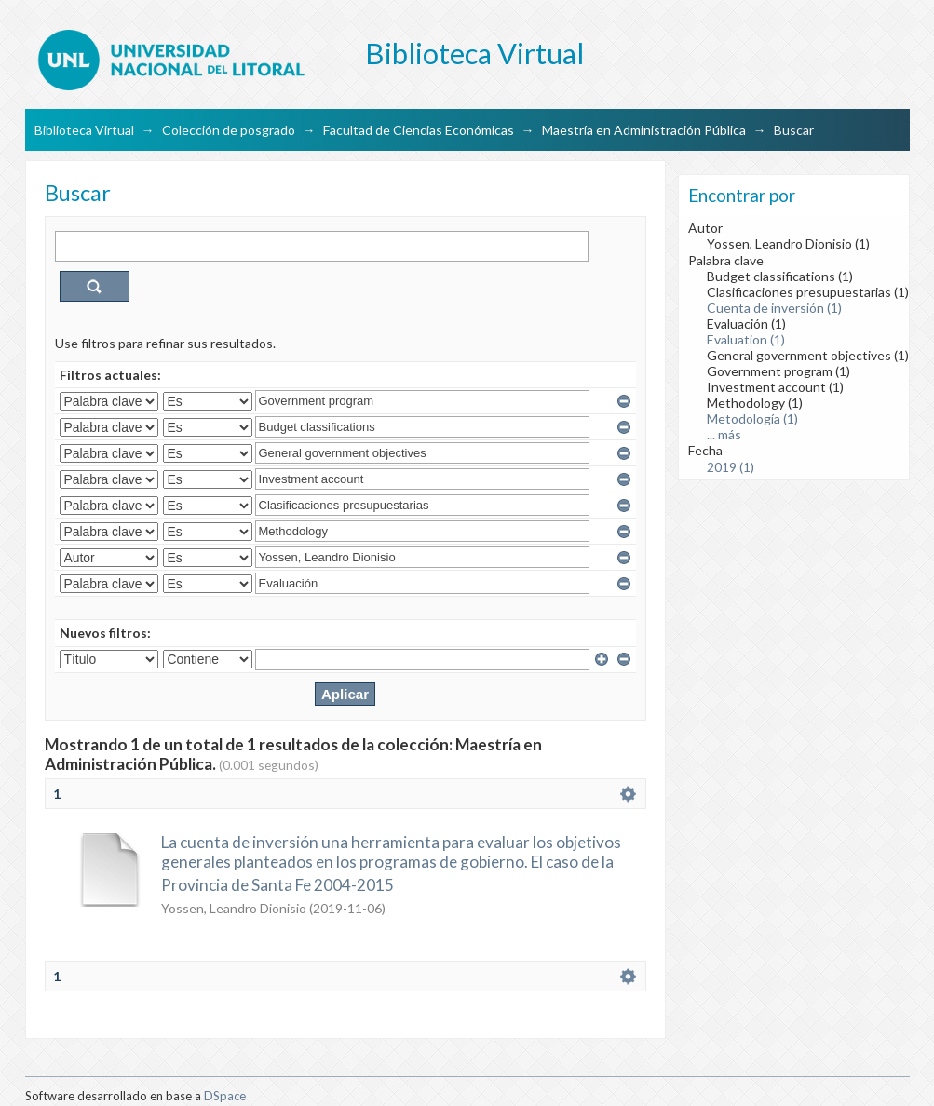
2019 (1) (730, 467)
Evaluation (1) (746, 339)
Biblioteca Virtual (84, 130)
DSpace (225, 1095)
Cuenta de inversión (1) (774, 308)
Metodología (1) (752, 418)
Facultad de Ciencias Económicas (418, 130)
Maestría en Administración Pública (644, 130)
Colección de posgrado (228, 130)
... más (724, 434)
